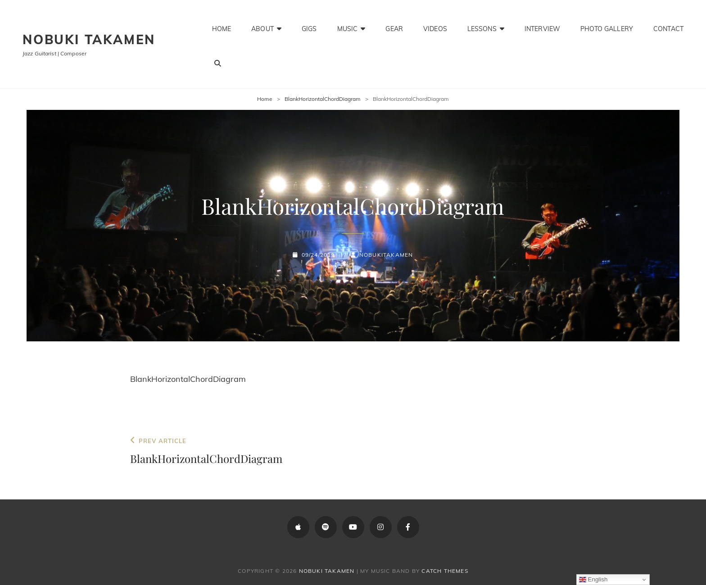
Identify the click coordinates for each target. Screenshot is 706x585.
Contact (668, 25)
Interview (542, 25)
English (593, 579)
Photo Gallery (606, 25)
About (262, 25)
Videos (435, 25)
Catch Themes (444, 570)
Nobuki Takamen (89, 39)
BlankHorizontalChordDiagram (323, 98)
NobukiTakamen (386, 254)
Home (221, 25)
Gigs (309, 25)
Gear (394, 25)
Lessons (482, 25)
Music (347, 25)
